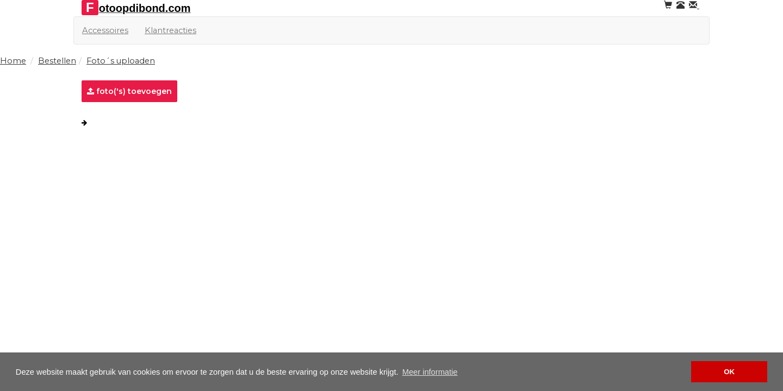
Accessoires (105, 30)
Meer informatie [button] (430, 372)
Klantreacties (170, 30)
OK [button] (729, 372)
